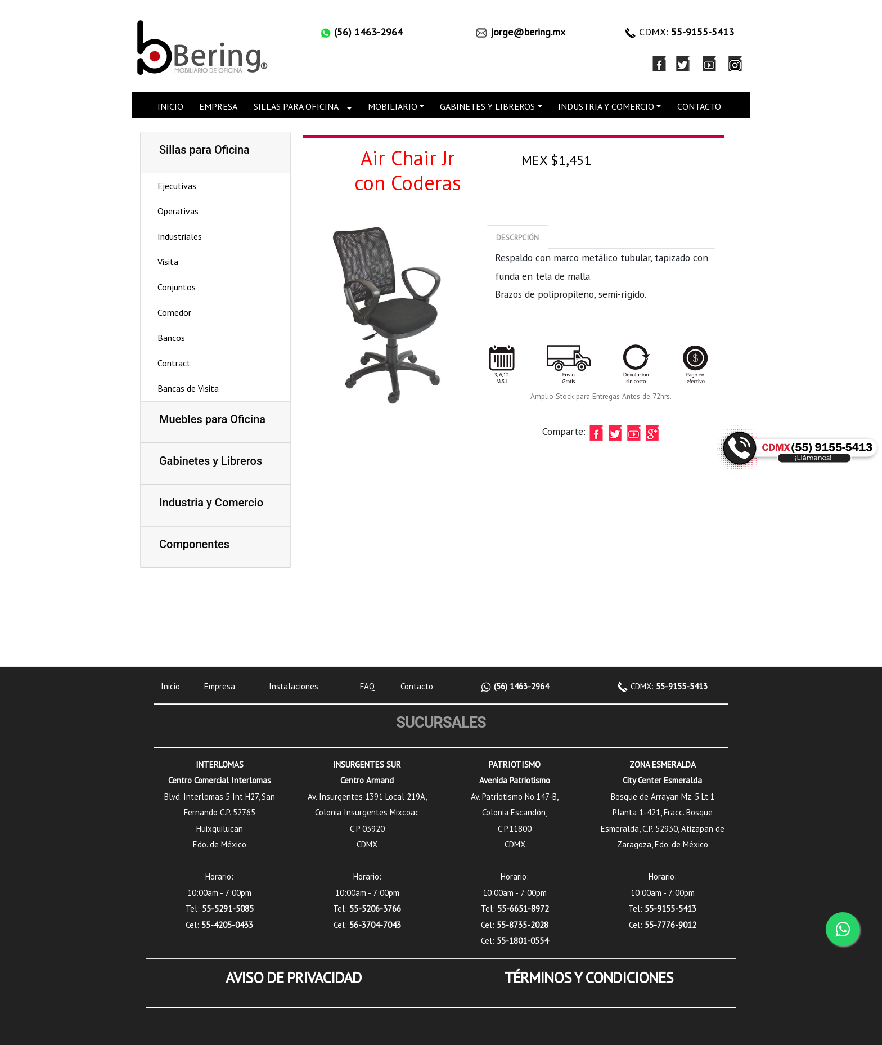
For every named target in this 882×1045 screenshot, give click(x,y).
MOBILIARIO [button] (392, 106)
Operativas (178, 211)
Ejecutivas (177, 185)
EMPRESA (218, 106)
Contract (174, 363)
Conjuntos (177, 287)
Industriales (180, 236)
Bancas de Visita (188, 388)
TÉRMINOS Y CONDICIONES (589, 977)
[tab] (517, 237)
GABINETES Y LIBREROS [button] (487, 106)
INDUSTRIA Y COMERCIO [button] (606, 106)
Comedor (174, 312)
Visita (168, 261)
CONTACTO (699, 106)
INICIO (170, 106)
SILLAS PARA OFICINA (296, 106)
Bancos (171, 337)
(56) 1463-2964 (520, 686)
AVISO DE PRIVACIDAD (294, 977)
